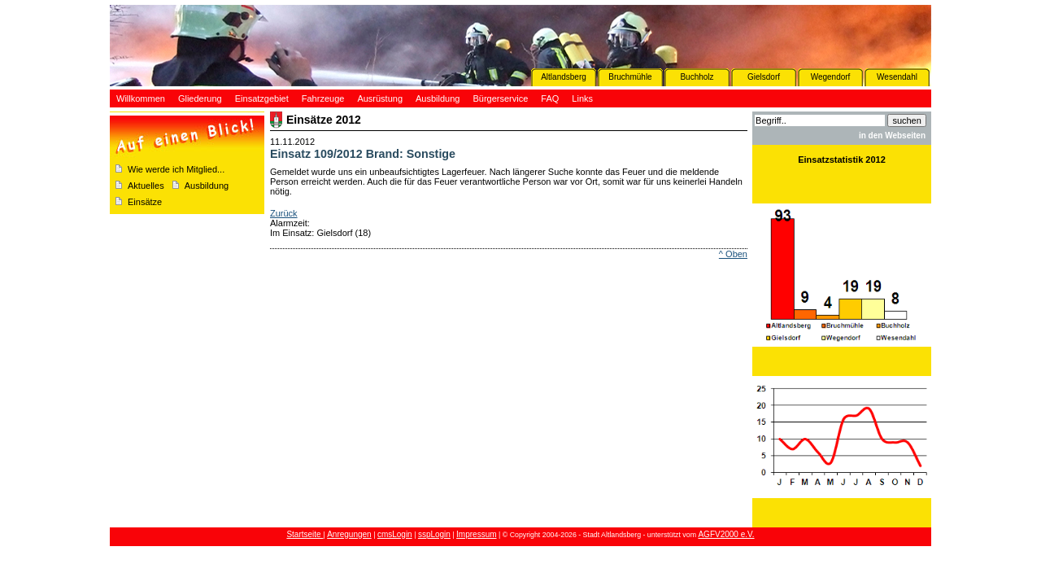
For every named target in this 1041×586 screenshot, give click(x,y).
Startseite (304, 534)
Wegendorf (831, 76)
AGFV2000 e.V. (726, 534)
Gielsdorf (763, 76)
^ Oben (733, 254)
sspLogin (434, 534)
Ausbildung (207, 185)
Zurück (284, 213)
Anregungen (349, 534)
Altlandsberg (563, 76)
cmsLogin (394, 534)
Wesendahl (897, 76)
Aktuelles (146, 185)
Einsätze (145, 202)
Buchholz (696, 76)
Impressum (476, 534)
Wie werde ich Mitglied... (176, 169)
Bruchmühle (629, 76)
